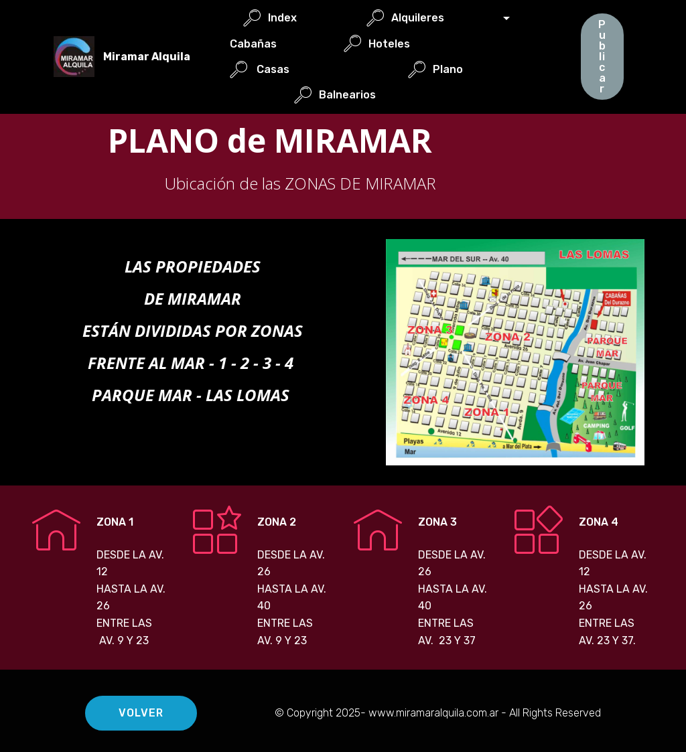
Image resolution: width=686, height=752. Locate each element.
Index (297, 17)
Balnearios (360, 94)
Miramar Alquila (146, 56)
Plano (460, 69)
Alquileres (433, 17)
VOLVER (141, 712)
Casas (280, 69)
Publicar (602, 56)
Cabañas (280, 43)
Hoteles (403, 43)
